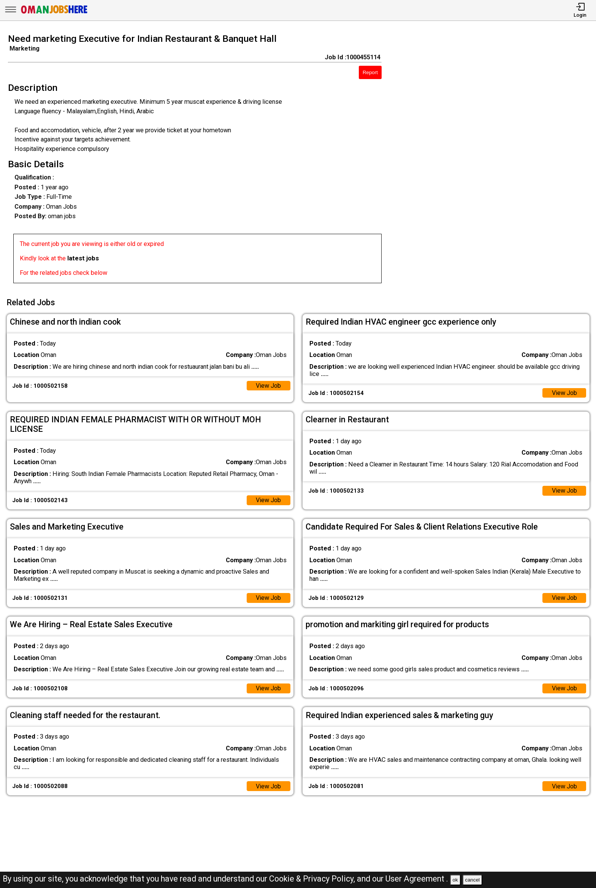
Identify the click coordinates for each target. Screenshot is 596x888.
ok (455, 880)
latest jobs (83, 258)
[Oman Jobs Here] (54, 13)
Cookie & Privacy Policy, (313, 878)
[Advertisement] (496, 161)
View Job (268, 385)
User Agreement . (416, 878)
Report (370, 72)
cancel (472, 880)
